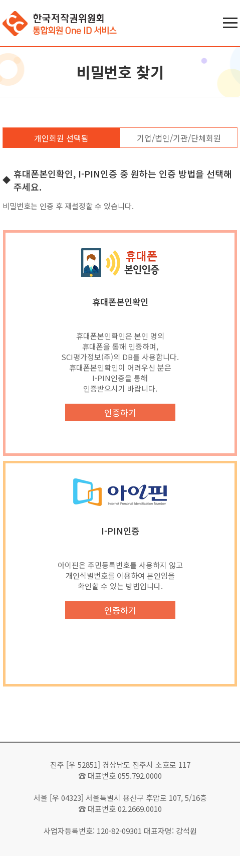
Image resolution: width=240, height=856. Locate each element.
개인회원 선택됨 (61, 138)
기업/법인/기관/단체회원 (179, 138)
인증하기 (120, 412)
